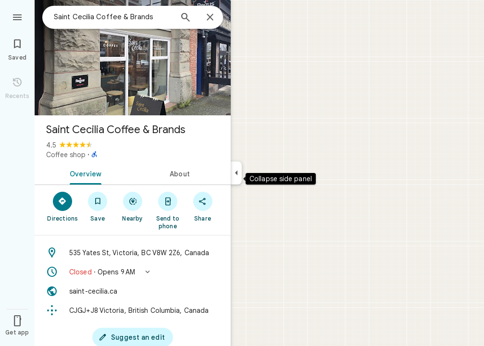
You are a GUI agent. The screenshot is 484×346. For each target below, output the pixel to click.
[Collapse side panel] (236, 173)
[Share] (202, 206)
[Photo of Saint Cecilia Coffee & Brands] (133, 57)
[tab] (84, 173)
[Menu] (17, 16)
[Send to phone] (167, 210)
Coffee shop (66, 154)
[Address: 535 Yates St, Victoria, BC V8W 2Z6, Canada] (133, 252)
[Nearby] (132, 206)
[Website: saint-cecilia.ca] (133, 291)
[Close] (210, 18)
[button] (133, 272)
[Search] (185, 18)
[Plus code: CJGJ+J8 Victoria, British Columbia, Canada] (133, 310)
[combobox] (113, 17)
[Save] (97, 206)
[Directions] (62, 206)
